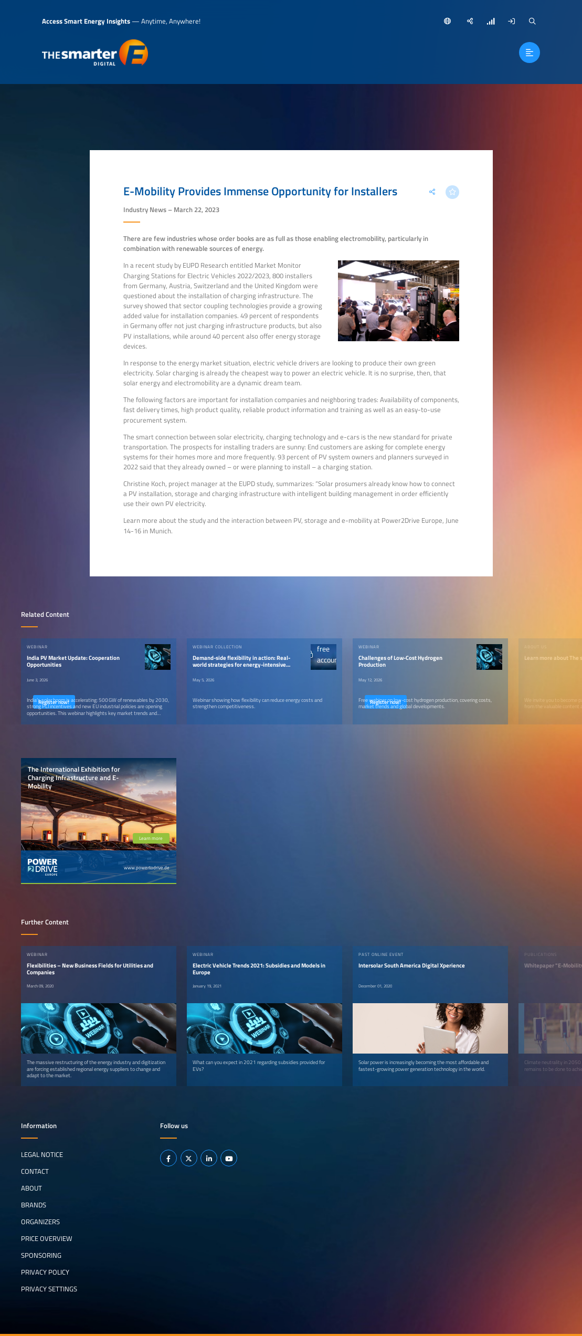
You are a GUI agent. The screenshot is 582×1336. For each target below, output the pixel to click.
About (31, 1188)
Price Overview (46, 1238)
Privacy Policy (45, 1272)
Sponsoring (41, 1255)
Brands (33, 1205)
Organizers (40, 1221)
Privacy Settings (49, 1289)
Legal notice (42, 1154)
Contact (35, 1171)
